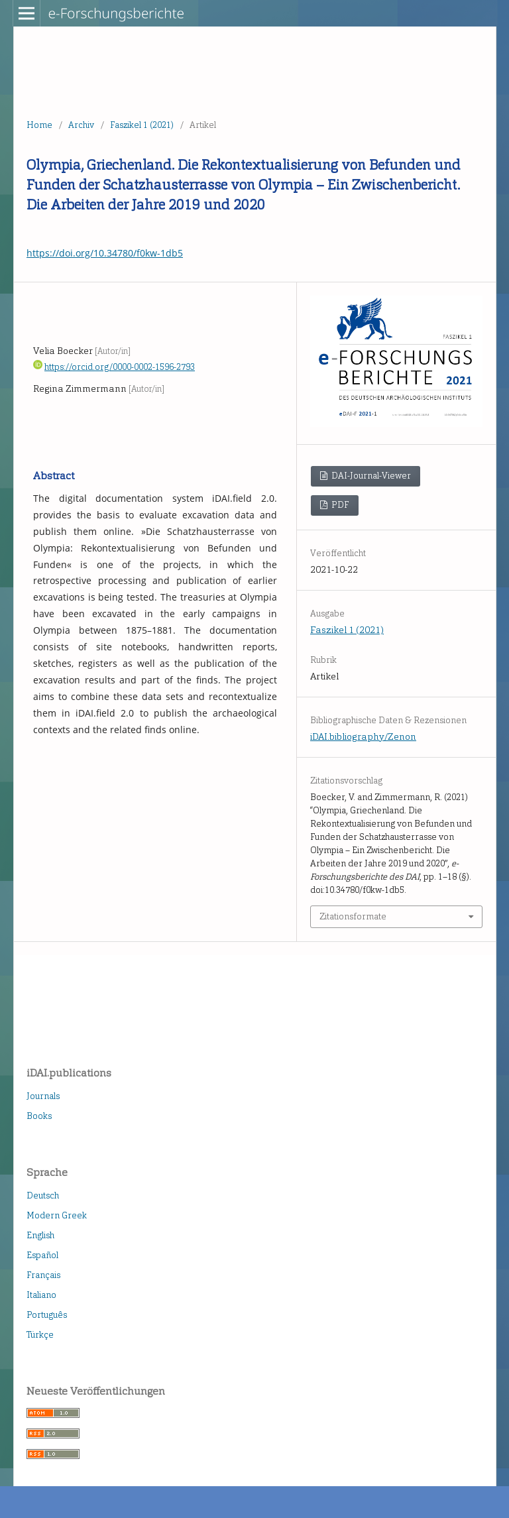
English (40, 1235)
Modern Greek (57, 1215)
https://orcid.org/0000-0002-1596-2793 (119, 367)
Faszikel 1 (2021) (142, 125)
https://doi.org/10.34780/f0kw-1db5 (105, 253)
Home (39, 125)
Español (42, 1255)
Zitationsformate (352, 916)
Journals (43, 1096)
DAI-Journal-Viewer (370, 475)
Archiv (81, 125)
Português (47, 1314)
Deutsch (43, 1195)
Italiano (41, 1295)
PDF (339, 504)
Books (39, 1116)
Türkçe (40, 1334)
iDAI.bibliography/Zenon (363, 736)
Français (43, 1275)
